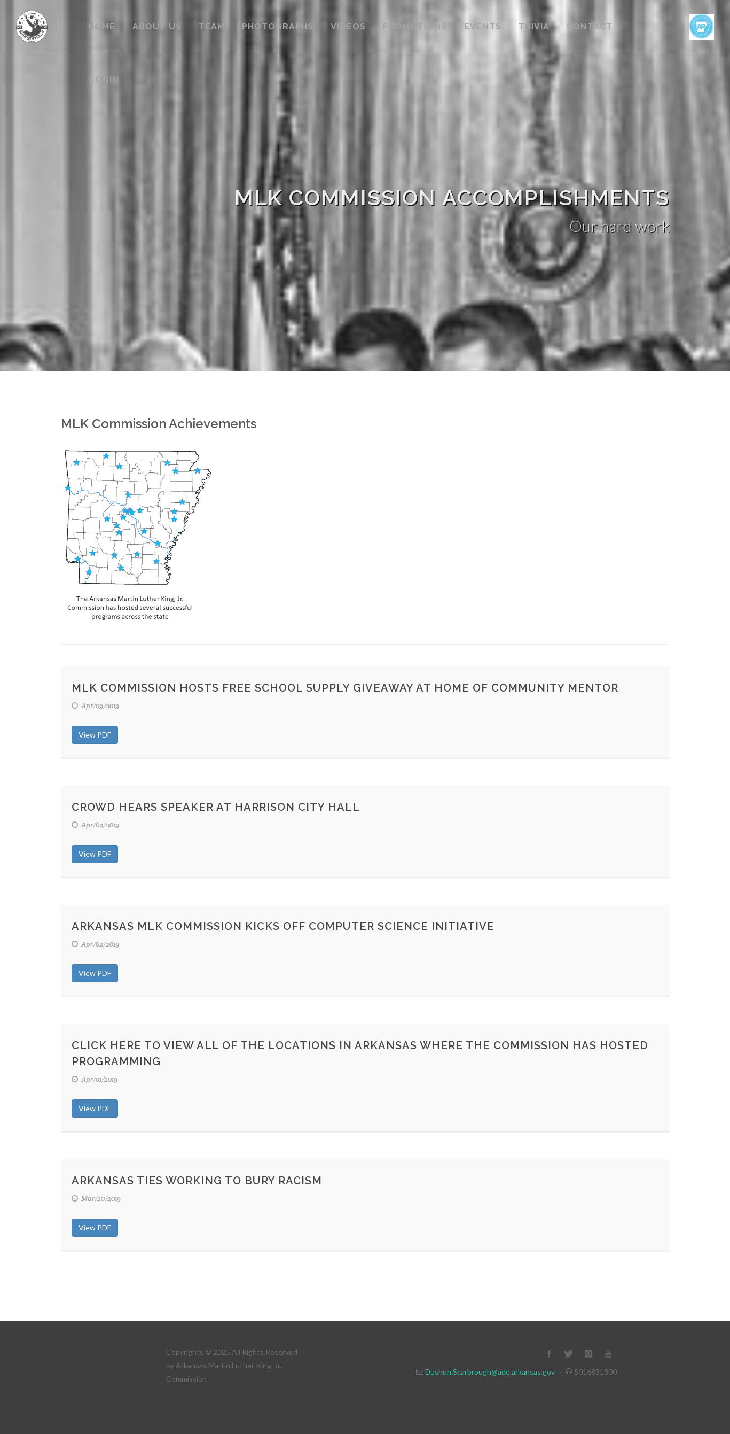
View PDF (95, 734)
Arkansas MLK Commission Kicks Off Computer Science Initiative (283, 926)
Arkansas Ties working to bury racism (197, 1180)
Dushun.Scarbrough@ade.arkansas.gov (490, 1371)
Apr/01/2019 (94, 1079)
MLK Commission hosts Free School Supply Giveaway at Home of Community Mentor (345, 687)
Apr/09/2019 (95, 705)
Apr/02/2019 (95, 825)
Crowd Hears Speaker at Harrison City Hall (216, 807)
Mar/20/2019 (96, 1198)
